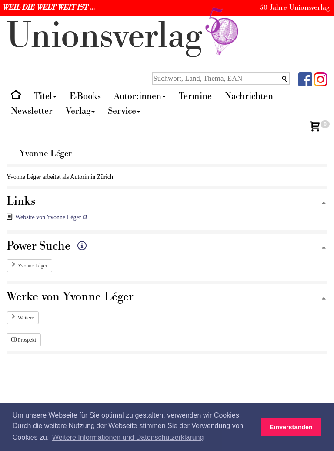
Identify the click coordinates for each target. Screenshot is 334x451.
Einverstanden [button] (291, 427)
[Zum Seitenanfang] (323, 203)
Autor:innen (140, 96)
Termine (195, 96)
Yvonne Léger (32, 266)
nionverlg (124, 35)
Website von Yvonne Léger (48, 217)
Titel (45, 96)
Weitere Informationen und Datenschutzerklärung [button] (128, 437)
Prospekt (23, 340)
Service (124, 111)
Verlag (80, 111)
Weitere (26, 318)
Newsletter (32, 111)
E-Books (85, 96)
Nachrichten (249, 96)
